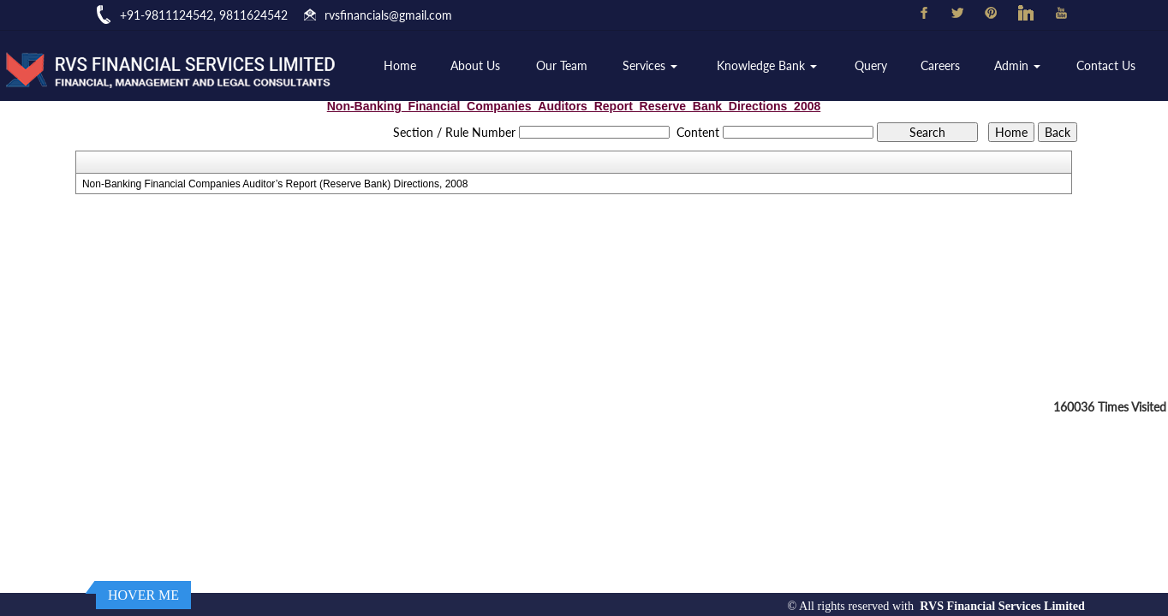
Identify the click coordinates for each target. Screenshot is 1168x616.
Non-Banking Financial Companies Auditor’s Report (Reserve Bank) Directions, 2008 (275, 184)
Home (400, 65)
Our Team (561, 65)
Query (871, 65)
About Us (475, 65)
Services (650, 65)
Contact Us (1105, 65)
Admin (1017, 65)
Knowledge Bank (767, 65)
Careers (940, 65)
